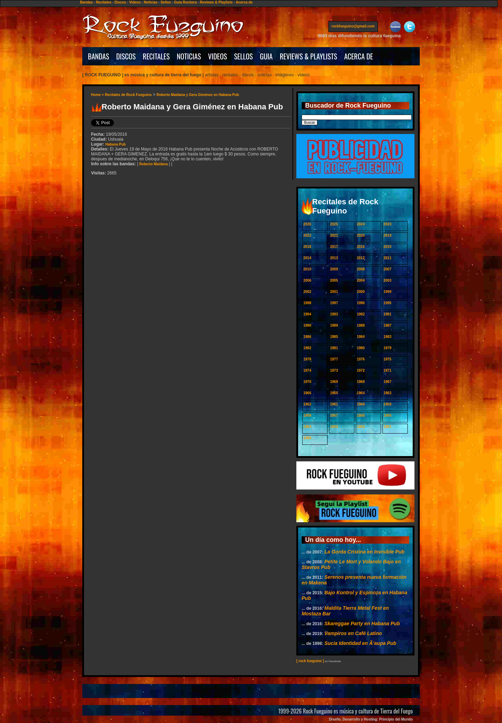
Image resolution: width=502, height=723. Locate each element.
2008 (361, 269)
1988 (361, 325)
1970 (307, 382)
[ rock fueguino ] (310, 661)
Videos (135, 2)
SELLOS (243, 56)
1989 (334, 325)
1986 (307, 337)
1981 (334, 348)
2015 (387, 247)
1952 (361, 427)
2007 (387, 269)
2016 (361, 247)
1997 (334, 303)
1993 (334, 314)
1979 (387, 348)
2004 (361, 280)
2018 (307, 247)
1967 (387, 382)
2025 (334, 224)
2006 (307, 280)
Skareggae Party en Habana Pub (362, 623)
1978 (307, 359)
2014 (307, 258)
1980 (361, 348)
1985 (334, 337)
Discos (120, 2)
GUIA (266, 56)
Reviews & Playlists (216, 2)
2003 (387, 280)
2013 (334, 258)
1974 (307, 370)
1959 (387, 404)
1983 (387, 337)
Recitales (103, 2)
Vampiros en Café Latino (353, 633)
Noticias (150, 2)
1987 (387, 325)
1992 (361, 314)
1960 (361, 404)
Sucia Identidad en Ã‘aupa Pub (360, 643)
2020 (361, 235)
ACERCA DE (358, 56)
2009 (334, 269)
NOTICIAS (189, 56)
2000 (361, 292)
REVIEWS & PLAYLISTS (308, 56)
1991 (387, 314)
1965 (334, 393)
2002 (307, 292)
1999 (387, 292)
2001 (334, 292)
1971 (387, 370)
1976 (361, 359)
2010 (307, 269)
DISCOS (126, 56)
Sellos (166, 2)
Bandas (86, 2)
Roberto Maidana (153, 164)
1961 (334, 404)
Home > (98, 95)
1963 (387, 393)
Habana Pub (115, 144)
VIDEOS (217, 56)
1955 (387, 415)
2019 (387, 235)
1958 (307, 415)
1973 (334, 370)
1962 (307, 404)
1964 (361, 393)
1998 (307, 303)
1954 (307, 427)
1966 (307, 393)
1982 (307, 348)
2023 (387, 224)
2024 (361, 224)
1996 (361, 303)
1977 (334, 359)
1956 (361, 415)
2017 (334, 247)
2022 (307, 235)
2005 (334, 280)
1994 (307, 314)
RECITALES (156, 56)
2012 (361, 258)
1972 (361, 370)
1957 (334, 415)
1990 (307, 325)
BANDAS (98, 56)
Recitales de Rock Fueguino (128, 95)
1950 (307, 438)
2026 (307, 224)
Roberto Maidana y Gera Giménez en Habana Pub (197, 95)
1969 (334, 382)
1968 (361, 382)
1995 (387, 303)
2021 (334, 235)
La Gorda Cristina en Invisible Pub (364, 552)
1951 (387, 427)
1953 (334, 427)
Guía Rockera (185, 2)
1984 (361, 337)
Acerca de (244, 2)
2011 (387, 258)
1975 (387, 359)
